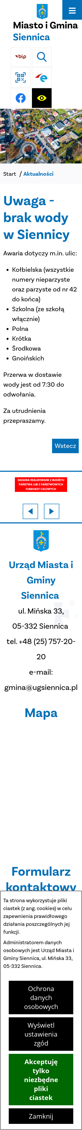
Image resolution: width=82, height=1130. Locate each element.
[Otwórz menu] (72, 10)
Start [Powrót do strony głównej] (9, 173)
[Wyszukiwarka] (42, 57)
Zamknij (41, 1116)
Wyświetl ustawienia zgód (41, 1034)
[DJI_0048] (41, 136)
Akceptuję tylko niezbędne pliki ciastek (41, 1079)
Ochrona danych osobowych (41, 997)
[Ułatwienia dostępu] (42, 98)
